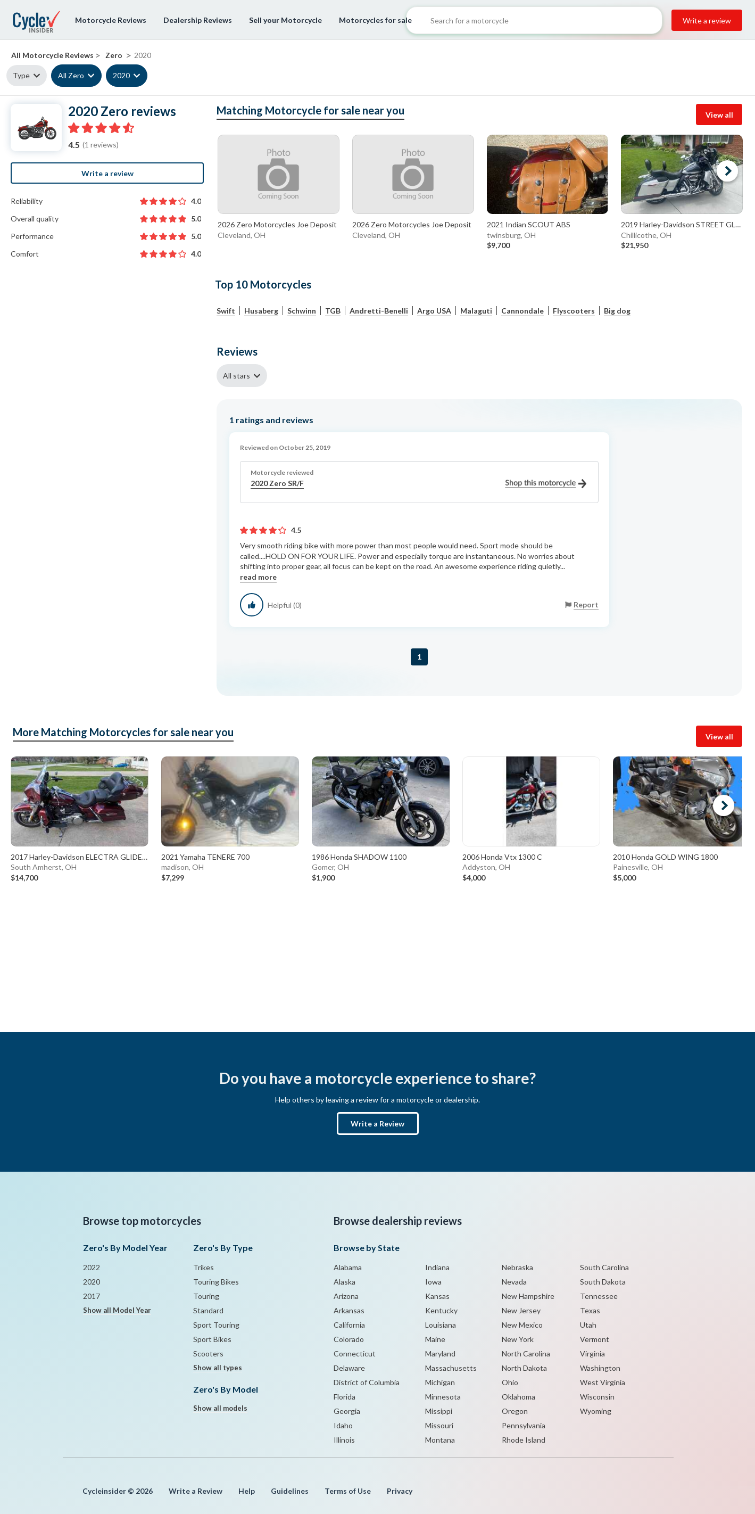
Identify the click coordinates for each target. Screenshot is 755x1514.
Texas (590, 1310)
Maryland (440, 1353)
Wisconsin (597, 1396)
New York (518, 1339)
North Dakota (524, 1367)
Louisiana (440, 1324)
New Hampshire (528, 1296)
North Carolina (526, 1353)
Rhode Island (523, 1439)
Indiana (437, 1267)
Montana (440, 1439)
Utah (588, 1324)
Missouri (439, 1425)
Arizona (346, 1296)
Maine (435, 1339)
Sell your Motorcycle (285, 19)
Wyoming (595, 1411)
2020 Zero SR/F (418, 484)
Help (246, 1490)
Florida (344, 1396)
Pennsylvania (523, 1425)
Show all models (220, 1408)
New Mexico (522, 1324)
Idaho (343, 1425)
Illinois (344, 1439)
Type (21, 75)
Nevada (514, 1281)
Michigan (440, 1382)
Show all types (217, 1367)
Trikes (203, 1267)
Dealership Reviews (197, 19)
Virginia (592, 1353)
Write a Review (377, 1123)
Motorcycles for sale (375, 19)
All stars (236, 375)
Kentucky (441, 1310)
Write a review (707, 20)
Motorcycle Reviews (110, 19)
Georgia (347, 1411)
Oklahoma (518, 1396)
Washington (600, 1367)
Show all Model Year (117, 1310)
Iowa (433, 1281)
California (349, 1324)
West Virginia (602, 1382)
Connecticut (355, 1353)
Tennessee (599, 1296)
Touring (206, 1296)
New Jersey (521, 1310)
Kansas (437, 1296)
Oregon (515, 1411)
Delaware (349, 1367)
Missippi (438, 1411)
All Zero (71, 75)
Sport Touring (216, 1324)
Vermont (594, 1339)
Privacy (399, 1490)
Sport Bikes (212, 1339)
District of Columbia (367, 1382)
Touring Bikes (216, 1281)
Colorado (349, 1339)
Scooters (208, 1353)
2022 (91, 1267)
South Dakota (603, 1281)
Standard (208, 1310)
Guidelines (290, 1490)
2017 (91, 1296)
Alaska (344, 1281)
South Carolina (604, 1267)
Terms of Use (348, 1490)
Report (586, 604)
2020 (121, 75)
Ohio (510, 1382)
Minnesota (443, 1396)
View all (719, 114)
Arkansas (349, 1310)
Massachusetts (451, 1367)
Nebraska (517, 1267)
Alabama (348, 1267)
